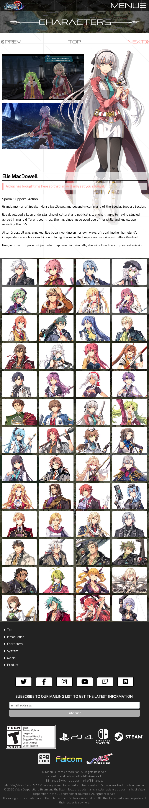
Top (8, 630)
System (11, 651)
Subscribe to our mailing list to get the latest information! (74, 696)
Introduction (14, 637)
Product (11, 665)
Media (10, 658)
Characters (13, 644)
